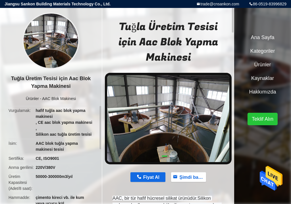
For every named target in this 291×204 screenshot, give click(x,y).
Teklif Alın (262, 119)
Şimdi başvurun (192, 177)
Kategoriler (262, 51)
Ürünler (32, 98)
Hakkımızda (262, 92)
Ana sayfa (262, 37)
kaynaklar (262, 78)
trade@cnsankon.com (219, 4)
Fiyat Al (151, 177)
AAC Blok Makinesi (59, 98)
